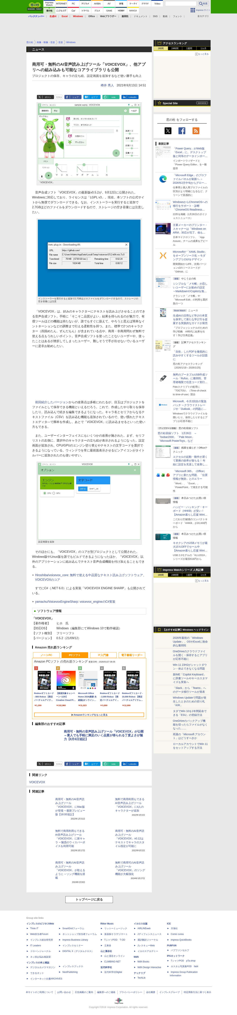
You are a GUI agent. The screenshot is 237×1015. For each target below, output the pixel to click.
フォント (177, 16)
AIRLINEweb (144, 928)
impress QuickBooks (181, 940)
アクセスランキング (175, 43)
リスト (59, 97)
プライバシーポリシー (130, 992)
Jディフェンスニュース (150, 934)
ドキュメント (140, 16)
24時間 (174, 48)
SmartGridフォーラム (73, 928)
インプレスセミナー (73, 945)
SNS (155, 16)
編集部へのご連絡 (106, 992)
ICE (169, 923)
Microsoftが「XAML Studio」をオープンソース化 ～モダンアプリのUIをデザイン (190, 255)
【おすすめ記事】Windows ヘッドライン (186, 630)
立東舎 (107, 945)
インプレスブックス (73, 966)
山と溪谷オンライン (114, 956)
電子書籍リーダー (132, 655)
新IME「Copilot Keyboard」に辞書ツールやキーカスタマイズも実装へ (190, 678)
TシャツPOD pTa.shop (183, 960)
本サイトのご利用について (39, 992)
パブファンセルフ (180, 950)
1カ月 (203, 48)
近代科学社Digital (113, 972)
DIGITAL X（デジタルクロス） (78, 951)
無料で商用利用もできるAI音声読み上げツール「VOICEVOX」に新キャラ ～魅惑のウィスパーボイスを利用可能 (70, 838)
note (113, 97)
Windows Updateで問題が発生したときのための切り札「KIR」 (189, 701)
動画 (165, 16)
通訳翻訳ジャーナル (148, 940)
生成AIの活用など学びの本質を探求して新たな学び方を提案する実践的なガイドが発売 (190, 319)
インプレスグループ (169, 992)
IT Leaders (35, 945)
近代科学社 (106, 967)
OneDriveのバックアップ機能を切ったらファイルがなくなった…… (190, 724)
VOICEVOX (37, 782)
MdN (136, 957)
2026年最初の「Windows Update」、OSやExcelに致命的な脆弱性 (190, 641)
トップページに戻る (89, 899)
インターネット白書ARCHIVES (46, 978)
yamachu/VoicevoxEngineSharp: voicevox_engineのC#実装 (75, 601)
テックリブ (139, 973)
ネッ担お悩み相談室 (40, 957)
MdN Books (143, 961)
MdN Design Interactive (149, 967)
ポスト (48, 97)
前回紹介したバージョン (52, 402)
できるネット (37, 973)
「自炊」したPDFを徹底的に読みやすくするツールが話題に (190, 355)
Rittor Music (107, 923)
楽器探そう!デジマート (116, 934)
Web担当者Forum (39, 934)
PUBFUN (172, 945)
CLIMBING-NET (112, 961)
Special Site (170, 103)
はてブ (94, 97)
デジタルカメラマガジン (42, 967)
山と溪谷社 (106, 951)
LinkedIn (132, 97)
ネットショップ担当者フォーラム (80, 934)
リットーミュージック (115, 928)
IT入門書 (103, 655)
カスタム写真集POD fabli (184, 966)
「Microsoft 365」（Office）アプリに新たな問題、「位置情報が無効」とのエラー (190, 475)
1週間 (189, 48)
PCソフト (75, 655)
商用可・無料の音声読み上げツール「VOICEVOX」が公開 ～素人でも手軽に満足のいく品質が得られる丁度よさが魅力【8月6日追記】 (104, 735)
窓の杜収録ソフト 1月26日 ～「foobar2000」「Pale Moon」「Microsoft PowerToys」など (177, 437)
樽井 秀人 (107, 85)
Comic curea (177, 934)
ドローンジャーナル (40, 951)
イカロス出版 (140, 923)
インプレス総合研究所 (41, 940)
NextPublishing (70, 972)
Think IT (34, 928)
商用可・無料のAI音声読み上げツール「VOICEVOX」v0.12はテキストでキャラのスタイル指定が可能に (129, 838)
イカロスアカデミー (148, 951)
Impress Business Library (75, 940)
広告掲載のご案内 (84, 992)
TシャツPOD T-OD (114, 940)
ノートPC (46, 655)
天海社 (174, 928)
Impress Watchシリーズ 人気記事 (183, 569)
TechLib (141, 977)
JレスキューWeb (146, 945)
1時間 (161, 48)
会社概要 (150, 992)
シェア (75, 97)
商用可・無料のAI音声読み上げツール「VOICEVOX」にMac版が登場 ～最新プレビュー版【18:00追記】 (70, 807)
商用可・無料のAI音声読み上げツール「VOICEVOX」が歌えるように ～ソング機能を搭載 (70, 870)
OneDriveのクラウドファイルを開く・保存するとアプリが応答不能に (190, 655)
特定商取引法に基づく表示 (197, 992)
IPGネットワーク (176, 956)
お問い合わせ (64, 992)
